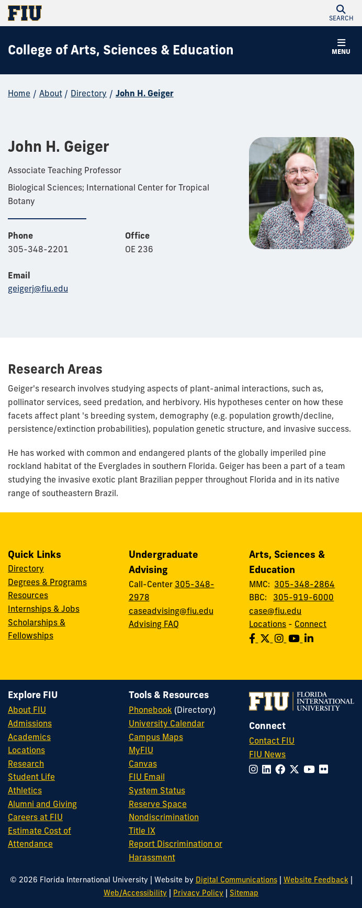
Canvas (143, 763)
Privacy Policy (198, 893)
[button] (341, 13)
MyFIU (141, 750)
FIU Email (147, 776)
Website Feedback (316, 879)
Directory (89, 93)
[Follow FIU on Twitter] (296, 769)
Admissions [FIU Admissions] (30, 723)
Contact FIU (272, 740)
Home (19, 93)
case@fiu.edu (275, 611)
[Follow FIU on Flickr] (325, 769)
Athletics (25, 790)
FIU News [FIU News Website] (267, 754)
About (50, 93)
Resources (28, 595)
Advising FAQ (154, 624)
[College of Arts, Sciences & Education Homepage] (121, 50)
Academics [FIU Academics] (29, 737)
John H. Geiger (145, 93)
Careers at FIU (35, 817)
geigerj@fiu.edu (38, 288)
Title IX (142, 830)
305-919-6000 (303, 597)
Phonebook (150, 709)
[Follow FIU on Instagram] (255, 769)
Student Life (31, 776)
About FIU (27, 709)
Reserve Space (158, 804)
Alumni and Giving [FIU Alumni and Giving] (42, 804)
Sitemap (244, 893)
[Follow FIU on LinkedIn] (268, 769)
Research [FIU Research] (26, 763)
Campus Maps (156, 737)
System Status (157, 790)
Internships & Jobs (44, 608)
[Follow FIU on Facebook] (282, 769)
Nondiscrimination (164, 817)
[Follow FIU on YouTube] (311, 769)
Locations (267, 624)
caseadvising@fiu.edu (171, 611)
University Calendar (167, 723)
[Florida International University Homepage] (94, 13)
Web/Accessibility (135, 893)
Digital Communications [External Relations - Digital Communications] (236, 879)
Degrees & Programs (47, 582)
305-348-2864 (304, 584)
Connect (310, 624)
